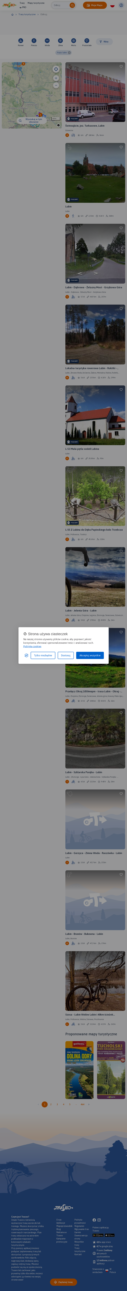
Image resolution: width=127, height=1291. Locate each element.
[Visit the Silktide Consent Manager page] (26, 655)
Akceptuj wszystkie (90, 655)
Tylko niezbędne (43, 655)
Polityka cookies (32, 646)
